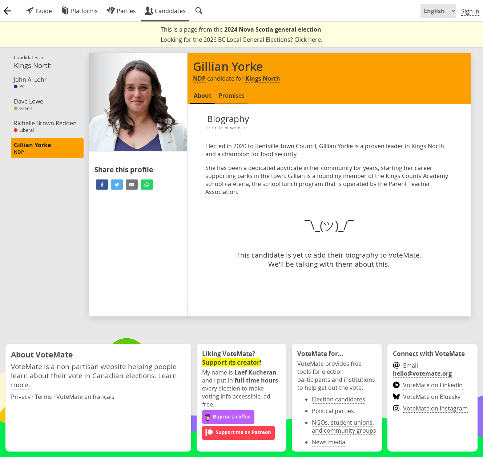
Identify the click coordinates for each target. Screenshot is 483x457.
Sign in (470, 11)
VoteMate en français (85, 397)
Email (422, 369)
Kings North (262, 78)
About (203, 96)
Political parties (333, 411)
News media (328, 442)
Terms (43, 397)
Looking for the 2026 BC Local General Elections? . (241, 40)
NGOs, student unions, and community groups (344, 426)
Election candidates (338, 399)
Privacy (21, 397)
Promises (232, 96)
